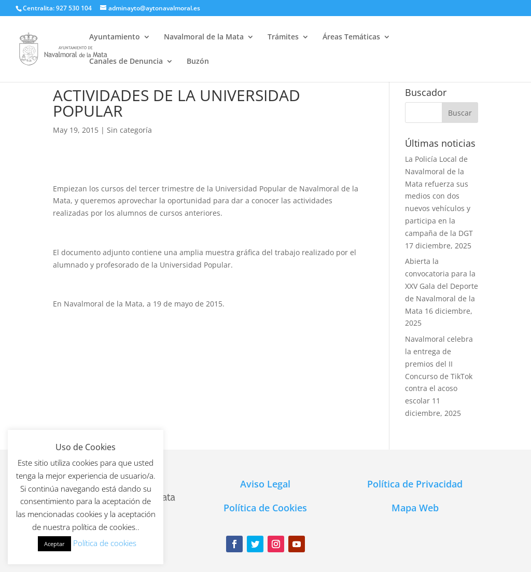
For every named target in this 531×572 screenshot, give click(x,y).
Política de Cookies (265, 507)
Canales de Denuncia (126, 62)
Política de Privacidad (415, 484)
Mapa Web (415, 507)
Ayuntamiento (114, 37)
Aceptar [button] (54, 544)
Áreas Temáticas (351, 37)
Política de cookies (104, 543)
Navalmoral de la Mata (204, 37)
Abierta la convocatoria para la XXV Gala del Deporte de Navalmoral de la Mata (441, 285)
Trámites (283, 37)
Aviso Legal (265, 484)
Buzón (198, 62)
